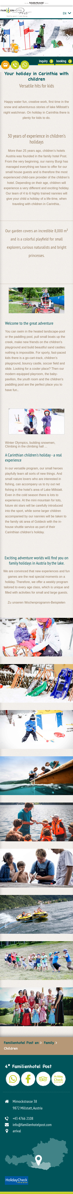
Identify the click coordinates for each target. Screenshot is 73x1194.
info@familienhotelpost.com (32, 1124)
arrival (17, 1130)
